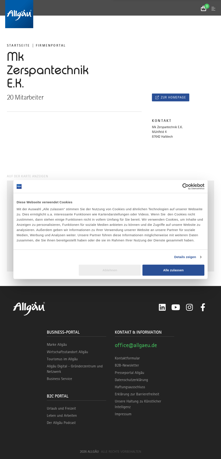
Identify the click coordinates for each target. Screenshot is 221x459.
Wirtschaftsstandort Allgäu (67, 352)
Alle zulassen (173, 270)
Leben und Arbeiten (62, 415)
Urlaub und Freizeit (61, 408)
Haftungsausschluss (130, 387)
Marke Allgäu (57, 344)
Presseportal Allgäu (129, 372)
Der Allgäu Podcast (61, 422)
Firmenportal (51, 45)
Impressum (123, 414)
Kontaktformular (127, 358)
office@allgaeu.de (136, 345)
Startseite (18, 45)
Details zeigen (185, 257)
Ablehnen (110, 270)
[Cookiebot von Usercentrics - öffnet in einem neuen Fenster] (185, 186)
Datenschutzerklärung (131, 380)
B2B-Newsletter (127, 365)
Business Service (59, 379)
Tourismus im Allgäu (62, 359)
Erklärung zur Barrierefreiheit (137, 394)
